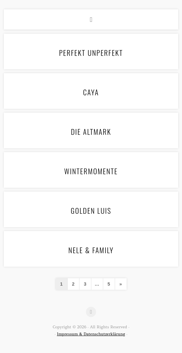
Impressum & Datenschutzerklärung (91, 333)
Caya (91, 92)
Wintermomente (91, 171)
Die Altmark (91, 131)
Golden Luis (91, 210)
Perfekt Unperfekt (91, 52)
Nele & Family (91, 250)
